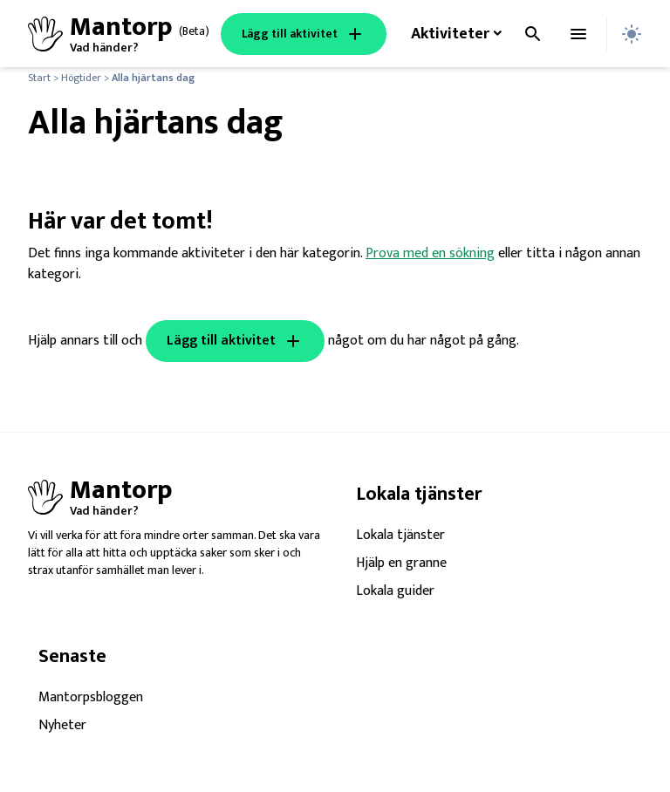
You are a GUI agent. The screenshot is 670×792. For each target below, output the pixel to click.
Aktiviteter (450, 34)
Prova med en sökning (430, 253)
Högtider (81, 77)
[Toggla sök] (533, 34)
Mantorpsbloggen (90, 697)
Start (39, 77)
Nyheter (62, 725)
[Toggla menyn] (578, 34)
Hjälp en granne (401, 563)
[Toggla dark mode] (631, 34)
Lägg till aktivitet (304, 34)
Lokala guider (395, 591)
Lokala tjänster (400, 535)
